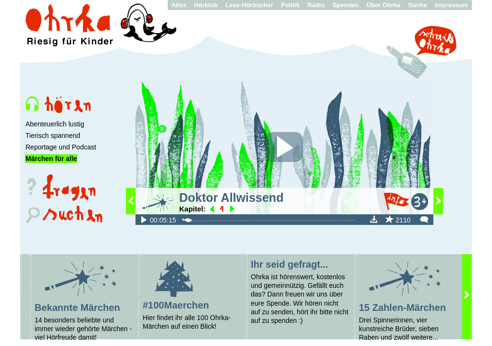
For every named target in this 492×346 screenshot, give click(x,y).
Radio (316, 5)
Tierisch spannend (52, 135)
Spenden (345, 5)
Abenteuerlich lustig (54, 124)
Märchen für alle (51, 158)
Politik (290, 5)
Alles (179, 5)
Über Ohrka (384, 5)
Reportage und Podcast (60, 147)
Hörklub (206, 5)
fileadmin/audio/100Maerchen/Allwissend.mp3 (143, 219)
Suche (417, 5)
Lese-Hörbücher (249, 5)
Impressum (451, 5)
